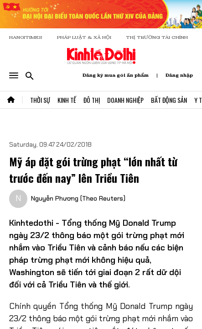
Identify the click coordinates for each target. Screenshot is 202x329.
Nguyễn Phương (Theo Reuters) (78, 198)
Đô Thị (91, 100)
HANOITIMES (25, 37)
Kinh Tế (66, 100)
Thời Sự (40, 100)
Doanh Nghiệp (125, 100)
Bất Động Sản (169, 100)
